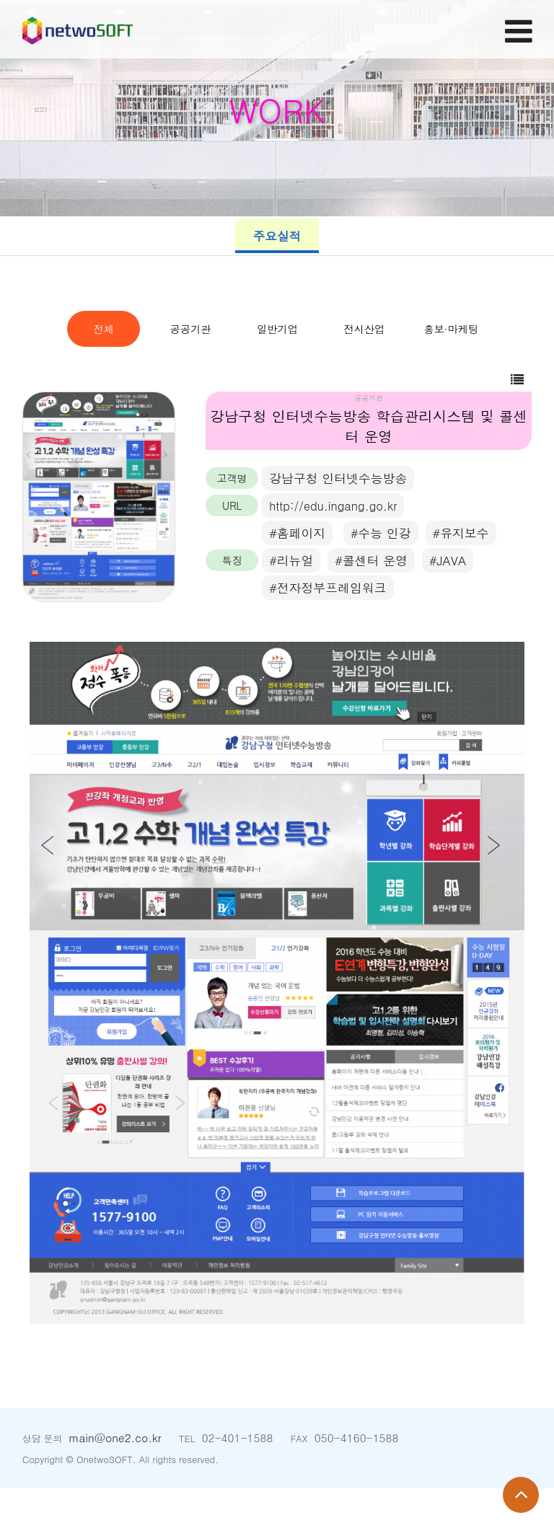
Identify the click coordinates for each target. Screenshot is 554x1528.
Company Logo (94, 31)
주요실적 (277, 235)
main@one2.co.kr (115, 1477)
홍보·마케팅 (349, 368)
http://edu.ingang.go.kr (336, 545)
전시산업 (205, 368)
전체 (133, 329)
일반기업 (422, 329)
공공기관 (277, 329)
